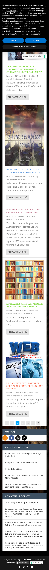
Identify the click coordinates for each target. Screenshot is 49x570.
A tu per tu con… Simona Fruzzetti (21, 462)
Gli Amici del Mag (21, 76)
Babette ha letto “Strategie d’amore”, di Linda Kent (23, 454)
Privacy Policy (23, 563)
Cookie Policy (37, 563)
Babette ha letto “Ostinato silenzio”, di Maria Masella (24, 513)
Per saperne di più (17, 97)
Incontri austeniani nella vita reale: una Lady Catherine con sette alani (23, 485)
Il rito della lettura (13, 469)
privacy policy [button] (11, 11)
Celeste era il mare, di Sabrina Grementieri (24, 546)
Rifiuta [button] (13, 40)
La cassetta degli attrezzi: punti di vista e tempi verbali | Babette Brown (24, 510)
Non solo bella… (33, 525)
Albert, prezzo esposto (28, 502)
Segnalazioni (11, 179)
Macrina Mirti (19, 216)
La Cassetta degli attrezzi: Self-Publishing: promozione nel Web (24, 386)
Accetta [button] (35, 40)
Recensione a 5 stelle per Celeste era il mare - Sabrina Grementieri (22, 544)
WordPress (11, 562)
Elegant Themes (24, 560)
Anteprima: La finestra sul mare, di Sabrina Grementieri (24, 535)
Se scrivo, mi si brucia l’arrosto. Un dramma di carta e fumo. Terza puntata (24, 69)
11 (33, 422)
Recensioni (10, 219)
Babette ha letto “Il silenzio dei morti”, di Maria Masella (24, 476)
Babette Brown (20, 176)
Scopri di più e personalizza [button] (24, 47)
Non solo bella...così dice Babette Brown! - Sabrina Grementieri (24, 523)
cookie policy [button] (21, 18)
